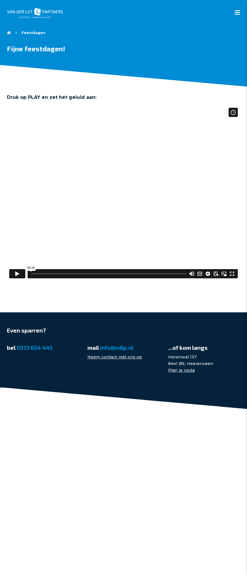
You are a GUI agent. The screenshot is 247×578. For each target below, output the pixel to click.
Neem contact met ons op (114, 357)
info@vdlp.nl (116, 347)
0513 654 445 (35, 347)
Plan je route (181, 370)
